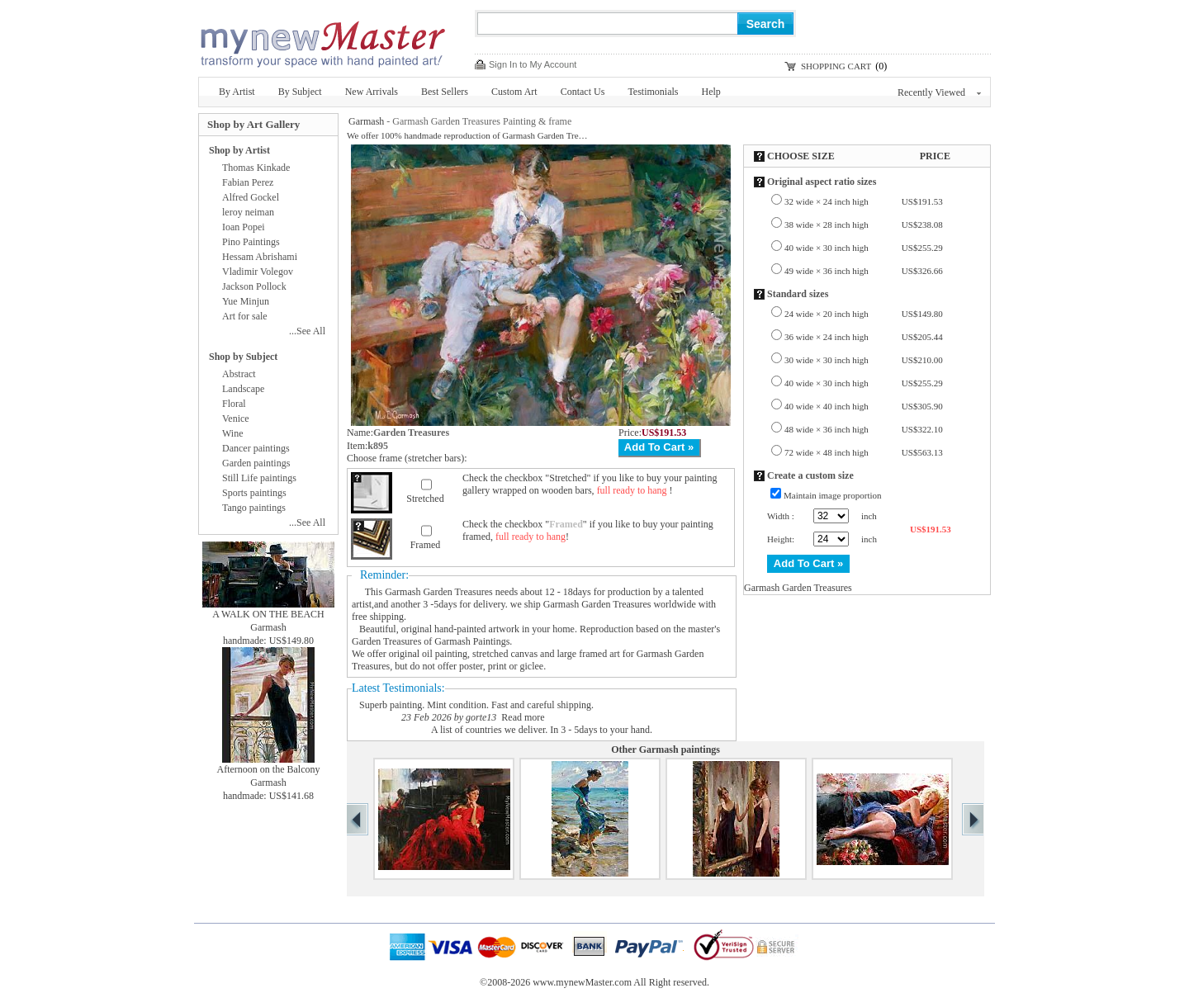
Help (711, 91)
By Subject (300, 91)
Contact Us (583, 91)
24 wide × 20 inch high (863, 314)
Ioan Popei (243, 227)
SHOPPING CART (836, 66)
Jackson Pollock (254, 286)
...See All (307, 331)
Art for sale (245, 316)
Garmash (366, 121)
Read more (522, 717)
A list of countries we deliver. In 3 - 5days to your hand (540, 729)
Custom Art (514, 91)
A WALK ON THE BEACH (268, 614)
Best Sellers (444, 91)
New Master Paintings (322, 39)
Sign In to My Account (532, 64)
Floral (234, 403)
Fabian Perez (247, 182)
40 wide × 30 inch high (863, 248)
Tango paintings (254, 507)
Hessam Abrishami (259, 256)
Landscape (243, 389)
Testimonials (653, 91)
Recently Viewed (939, 92)
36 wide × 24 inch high (863, 337)
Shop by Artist (239, 150)
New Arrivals (371, 91)
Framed (425, 545)
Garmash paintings (679, 749)
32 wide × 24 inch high (863, 201)
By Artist (237, 91)
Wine (233, 433)
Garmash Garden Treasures (439, 592)
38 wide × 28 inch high (863, 224)
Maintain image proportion (833, 495)
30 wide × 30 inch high (863, 360)
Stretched (424, 498)
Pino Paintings (251, 242)
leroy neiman (248, 212)
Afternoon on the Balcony (268, 769)
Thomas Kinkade (256, 167)
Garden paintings (256, 463)
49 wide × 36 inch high (863, 271)
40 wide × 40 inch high (863, 406)
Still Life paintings (259, 478)
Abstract (239, 374)
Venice (235, 418)
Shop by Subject (243, 356)
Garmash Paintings (471, 641)
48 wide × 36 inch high (863, 429)
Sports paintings (254, 493)
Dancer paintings (256, 448)
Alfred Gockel (250, 197)
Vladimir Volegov (257, 271)
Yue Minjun (245, 301)
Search (765, 24)
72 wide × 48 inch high (863, 452)
